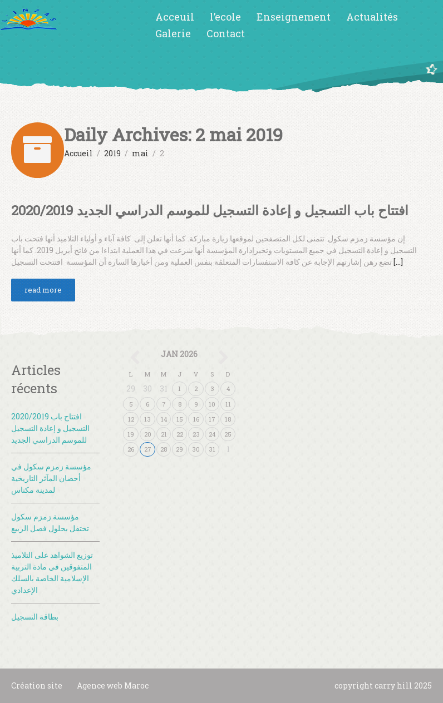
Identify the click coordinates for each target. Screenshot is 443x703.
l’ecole (225, 16)
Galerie (173, 33)
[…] (398, 261)
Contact (225, 33)
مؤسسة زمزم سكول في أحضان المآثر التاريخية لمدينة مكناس (51, 478)
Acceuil (174, 16)
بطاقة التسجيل (34, 616)
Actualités (372, 16)
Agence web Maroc (113, 685)
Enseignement (294, 16)
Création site (36, 685)
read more (43, 290)
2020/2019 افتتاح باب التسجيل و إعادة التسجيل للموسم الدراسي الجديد (209, 210)
